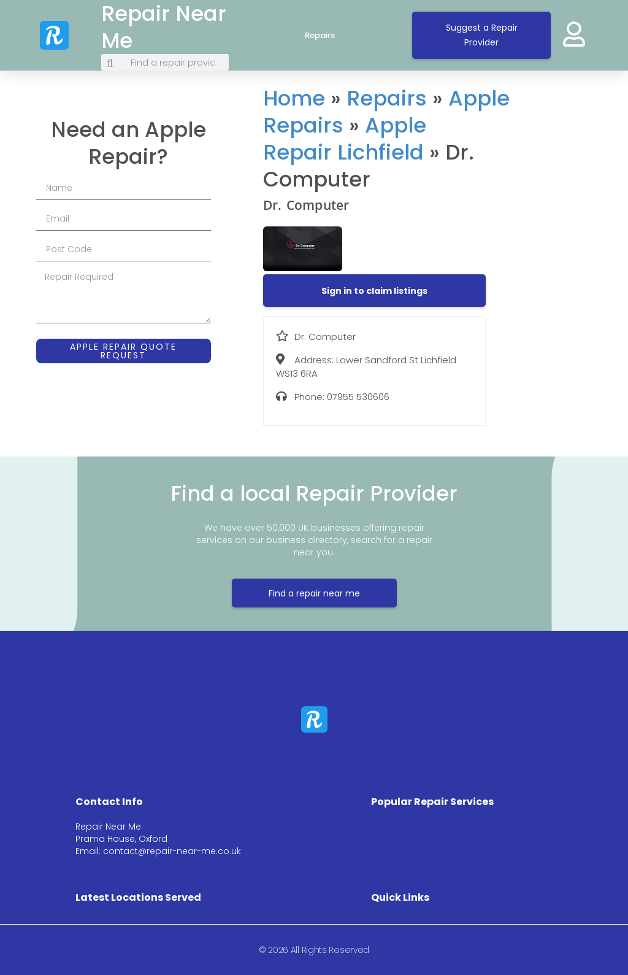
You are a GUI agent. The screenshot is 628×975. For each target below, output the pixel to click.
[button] (374, 291)
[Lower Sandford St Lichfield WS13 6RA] (558, 181)
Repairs (332, 35)
